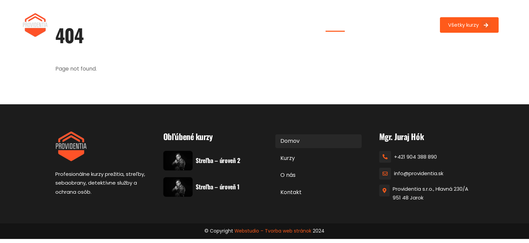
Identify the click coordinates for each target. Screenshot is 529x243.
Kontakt (409, 24)
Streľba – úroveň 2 (218, 160)
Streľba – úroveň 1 (218, 187)
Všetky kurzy (469, 25)
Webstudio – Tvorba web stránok (273, 231)
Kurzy (360, 24)
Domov (335, 24)
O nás (383, 24)
